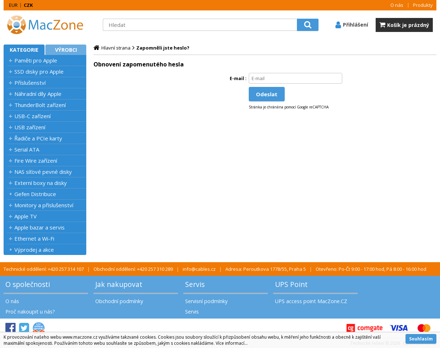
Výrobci (66, 49)
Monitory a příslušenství (43, 205)
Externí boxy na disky (40, 182)
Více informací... (232, 343)
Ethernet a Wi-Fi (34, 238)
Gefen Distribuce (35, 194)
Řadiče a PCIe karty (38, 138)
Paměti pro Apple (35, 60)
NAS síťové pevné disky (43, 171)
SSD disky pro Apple (39, 71)
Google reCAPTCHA (313, 107)
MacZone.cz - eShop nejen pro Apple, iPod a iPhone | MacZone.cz (48, 24)
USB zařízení (29, 127)
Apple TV (25, 216)
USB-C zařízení (32, 116)
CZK (28, 5)
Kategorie (24, 49)
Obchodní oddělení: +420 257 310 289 (133, 269)
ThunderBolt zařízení (40, 104)
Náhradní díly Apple (37, 93)
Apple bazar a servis (39, 227)
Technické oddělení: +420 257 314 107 (44, 269)
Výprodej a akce (34, 249)
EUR (13, 5)
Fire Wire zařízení (35, 160)
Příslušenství (30, 82)
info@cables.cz (199, 269)
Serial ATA (26, 149)
